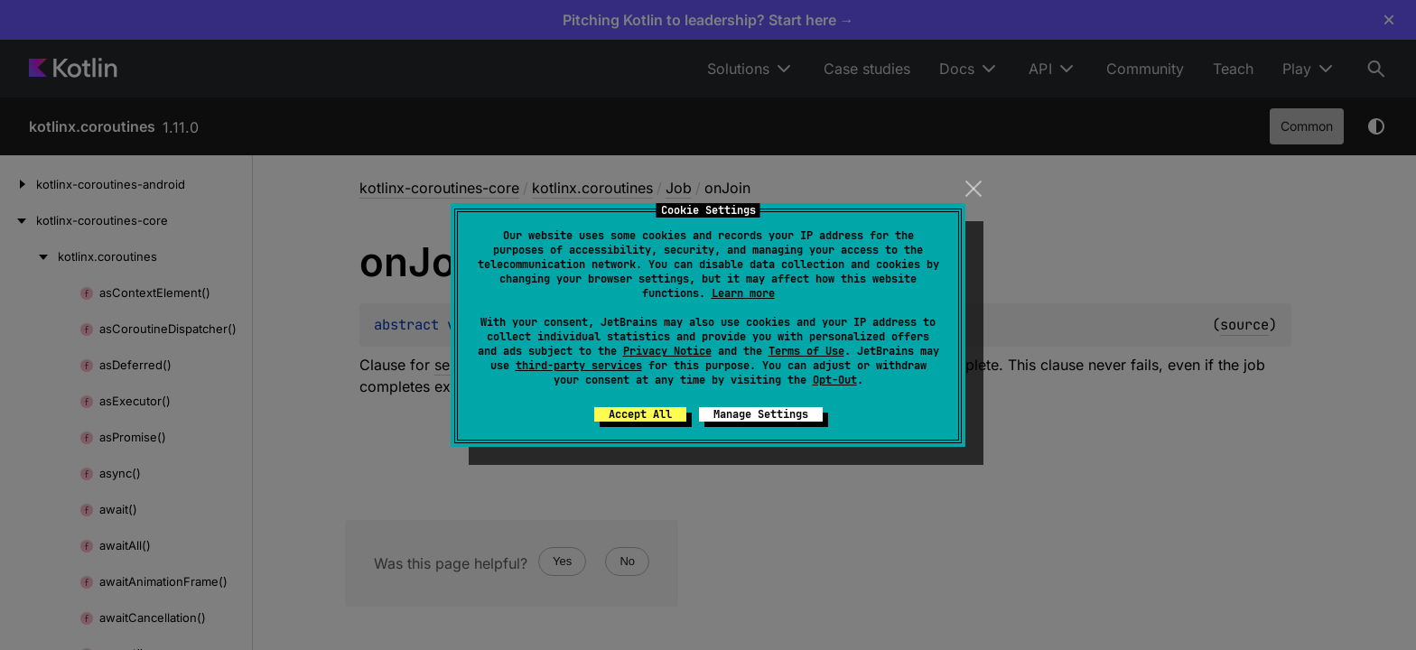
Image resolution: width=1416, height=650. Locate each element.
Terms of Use (806, 351)
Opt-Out (835, 380)
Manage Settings (760, 414)
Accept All (640, 414)
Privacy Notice (667, 351)
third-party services (579, 365)
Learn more (743, 293)
